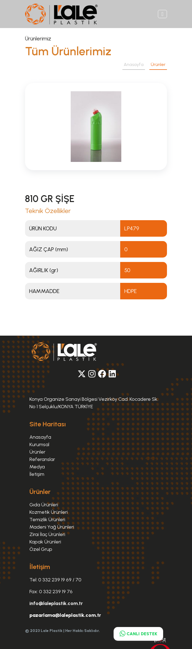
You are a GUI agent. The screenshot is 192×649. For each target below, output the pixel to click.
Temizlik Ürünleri (47, 520)
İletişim (36, 474)
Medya (37, 467)
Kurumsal (39, 444)
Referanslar (42, 459)
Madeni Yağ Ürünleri (51, 527)
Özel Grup (40, 549)
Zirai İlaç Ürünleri (47, 534)
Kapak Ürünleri (45, 542)
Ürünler (158, 64)
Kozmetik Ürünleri (48, 512)
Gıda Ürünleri (43, 505)
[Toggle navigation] (162, 14)
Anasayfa (134, 64)
